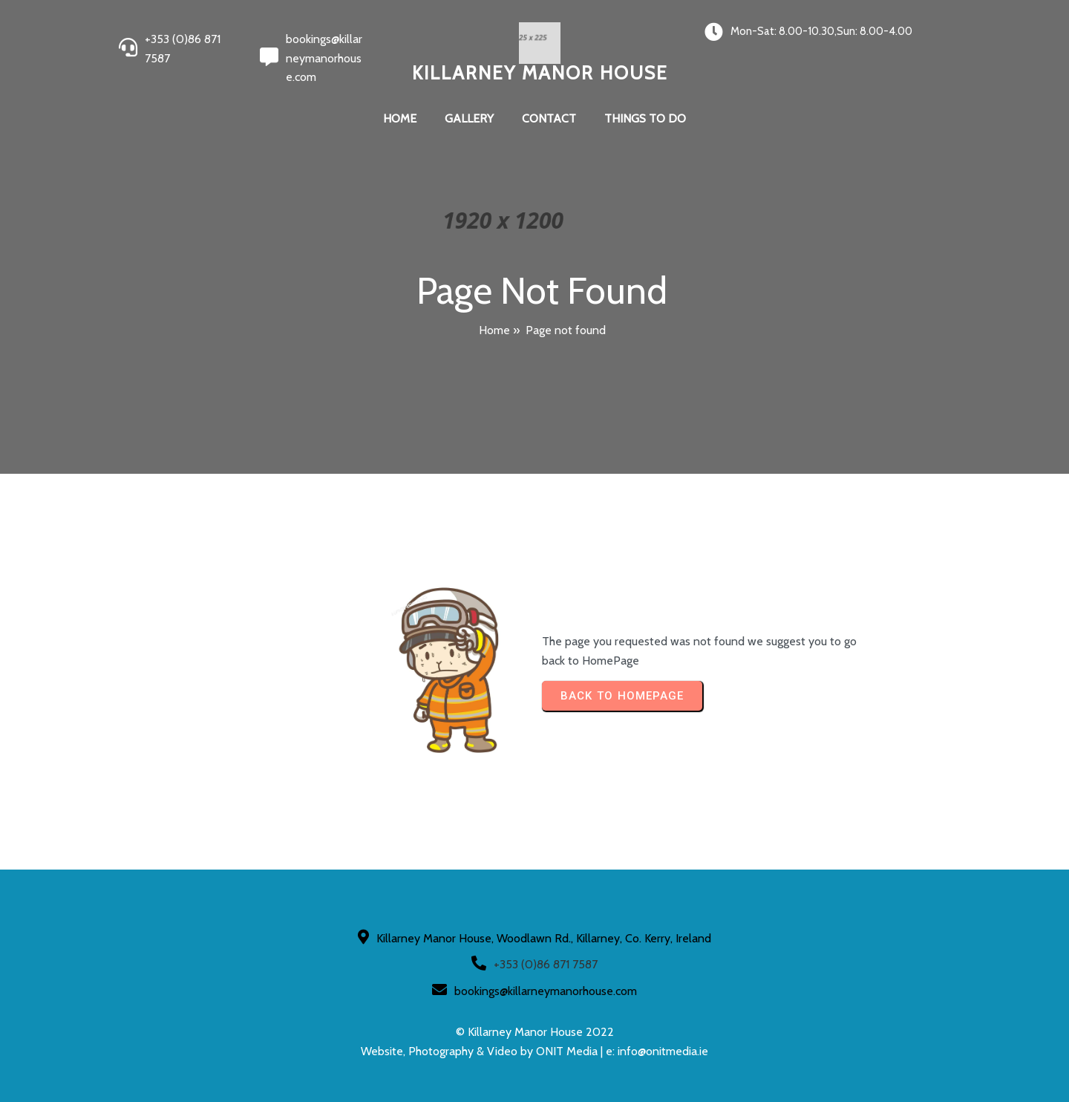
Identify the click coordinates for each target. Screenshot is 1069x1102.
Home (494, 330)
